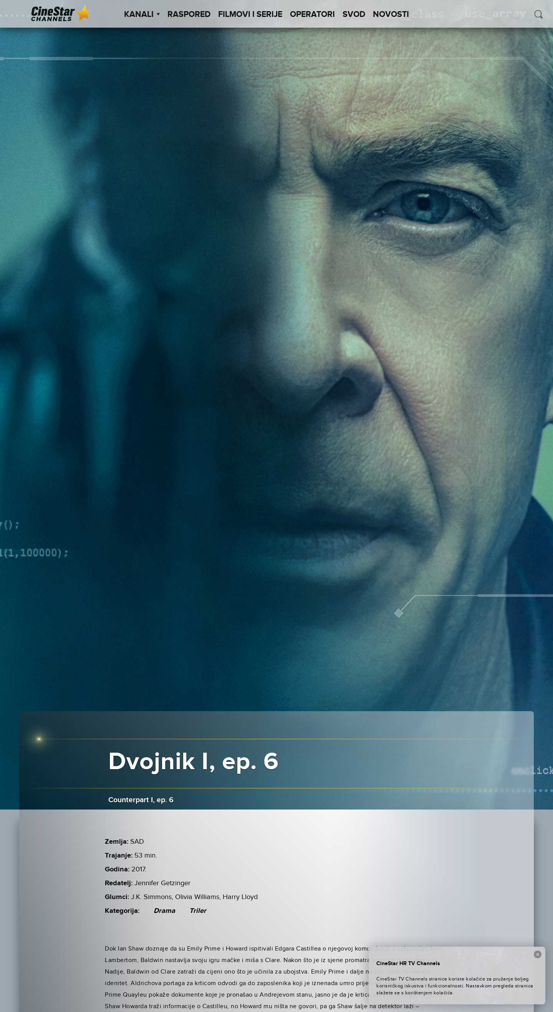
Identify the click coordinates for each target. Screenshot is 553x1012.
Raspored (188, 15)
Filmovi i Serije (250, 15)
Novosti (391, 15)
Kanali (142, 15)
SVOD (354, 15)
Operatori (312, 15)
